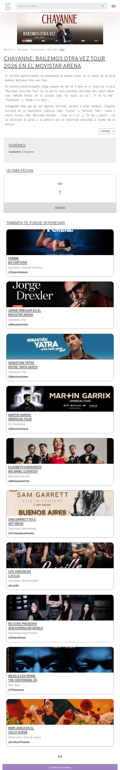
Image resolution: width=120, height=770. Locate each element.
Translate (106, 131)
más (62, 49)
